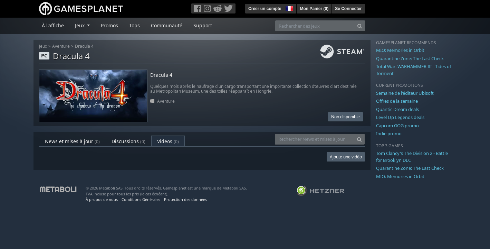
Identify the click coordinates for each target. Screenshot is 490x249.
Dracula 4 (84, 46)
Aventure (61, 46)
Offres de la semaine (397, 101)
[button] (288, 7)
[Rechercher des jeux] (315, 25)
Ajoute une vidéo (346, 157)
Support (202, 25)
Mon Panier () (314, 8)
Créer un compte (264, 8)
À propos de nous (102, 199)
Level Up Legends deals (400, 117)
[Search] (359, 25)
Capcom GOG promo (397, 125)
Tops (134, 25)
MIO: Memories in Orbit (400, 50)
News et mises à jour (72, 141)
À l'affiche (53, 25)
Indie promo (389, 133)
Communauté (166, 25)
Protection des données (185, 199)
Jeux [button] (80, 25)
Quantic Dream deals (397, 109)
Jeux (43, 46)
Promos (109, 25)
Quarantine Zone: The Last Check (410, 58)
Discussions (128, 141)
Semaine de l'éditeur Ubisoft (405, 93)
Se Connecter (348, 8)
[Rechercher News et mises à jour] (314, 139)
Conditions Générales (141, 199)
